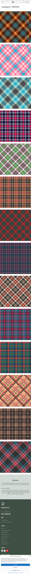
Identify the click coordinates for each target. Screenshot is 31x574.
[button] (29, 556)
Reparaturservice (4, 542)
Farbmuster (3, 540)
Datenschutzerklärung (16, 572)
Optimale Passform (5, 534)
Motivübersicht (4, 538)
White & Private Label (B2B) (7, 522)
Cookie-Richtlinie (10, 572)
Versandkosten (4, 543)
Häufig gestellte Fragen (6, 530)
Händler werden (4, 520)
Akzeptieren (15, 564)
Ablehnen (15, 567)
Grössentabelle (4, 532)
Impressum (21, 572)
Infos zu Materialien (5, 536)
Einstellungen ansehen (15, 570)
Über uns (3, 528)
